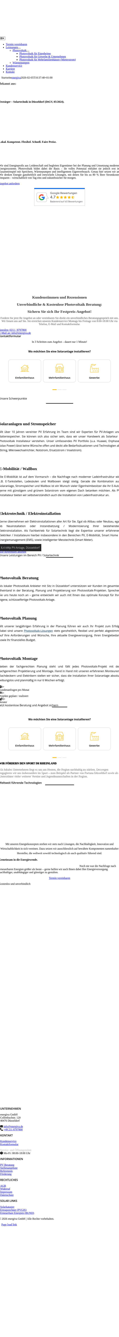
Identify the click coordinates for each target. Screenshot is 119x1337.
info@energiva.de (13, 1126)
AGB (3, 1185)
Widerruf (5, 1188)
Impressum (6, 1191)
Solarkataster (7, 1206)
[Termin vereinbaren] (59, 878)
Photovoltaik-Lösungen (38, 631)
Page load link (9, 1224)
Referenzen (6, 1171)
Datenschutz (7, 1195)
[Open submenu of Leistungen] (19, 48)
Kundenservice (8, 1141)
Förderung (6, 1174)
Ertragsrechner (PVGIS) (13, 1209)
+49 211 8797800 (13, 1129)
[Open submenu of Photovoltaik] (27, 51)
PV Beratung (7, 1164)
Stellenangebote (8, 1167)
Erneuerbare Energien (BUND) (17, 1213)
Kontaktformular (9, 1144)
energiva (16, 77)
